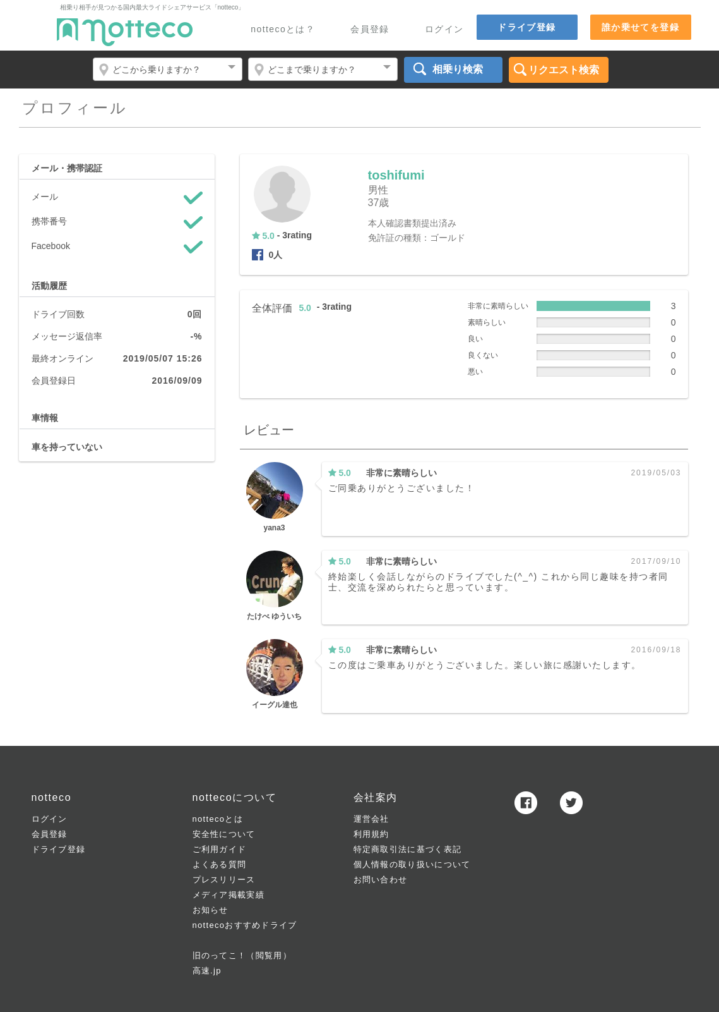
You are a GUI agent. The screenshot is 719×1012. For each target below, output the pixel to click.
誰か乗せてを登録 (640, 27)
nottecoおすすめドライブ (245, 925)
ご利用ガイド (220, 849)
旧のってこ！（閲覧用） (242, 955)
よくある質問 (220, 864)
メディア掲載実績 (228, 894)
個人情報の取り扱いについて (412, 864)
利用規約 (371, 834)
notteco (125, 32)
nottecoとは (218, 819)
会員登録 (369, 29)
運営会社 (371, 819)
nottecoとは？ (283, 29)
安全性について (224, 834)
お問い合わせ (381, 879)
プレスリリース (224, 879)
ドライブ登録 (526, 27)
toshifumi (396, 175)
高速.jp (207, 970)
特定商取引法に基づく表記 (408, 849)
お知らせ (211, 910)
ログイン (444, 29)
